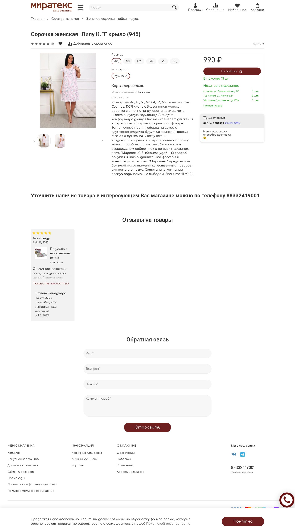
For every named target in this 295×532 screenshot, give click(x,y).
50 (128, 61)
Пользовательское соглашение (31, 490)
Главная (37, 19)
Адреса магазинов (130, 471)
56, (163, 61)
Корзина (78, 465)
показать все (212, 105)
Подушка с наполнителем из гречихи (60, 255)
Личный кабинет (84, 459)
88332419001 (243, 468)
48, (116, 61)
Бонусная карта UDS (23, 459)
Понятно (243, 521)
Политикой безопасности (168, 523)
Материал (120, 69)
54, (151, 61)
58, (175, 61)
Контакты (125, 465)
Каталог (14, 452)
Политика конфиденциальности (32, 484)
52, (139, 61)
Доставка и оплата (23, 465)
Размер (117, 54)
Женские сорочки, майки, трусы (112, 19)
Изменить (232, 123)
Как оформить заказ (87, 452)
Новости (124, 459)
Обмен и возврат (21, 471)
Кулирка (120, 76)
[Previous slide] (34, 140)
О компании (126, 452)
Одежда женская (65, 19)
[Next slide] (102, 140)
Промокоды (16, 478)
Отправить (147, 427)
